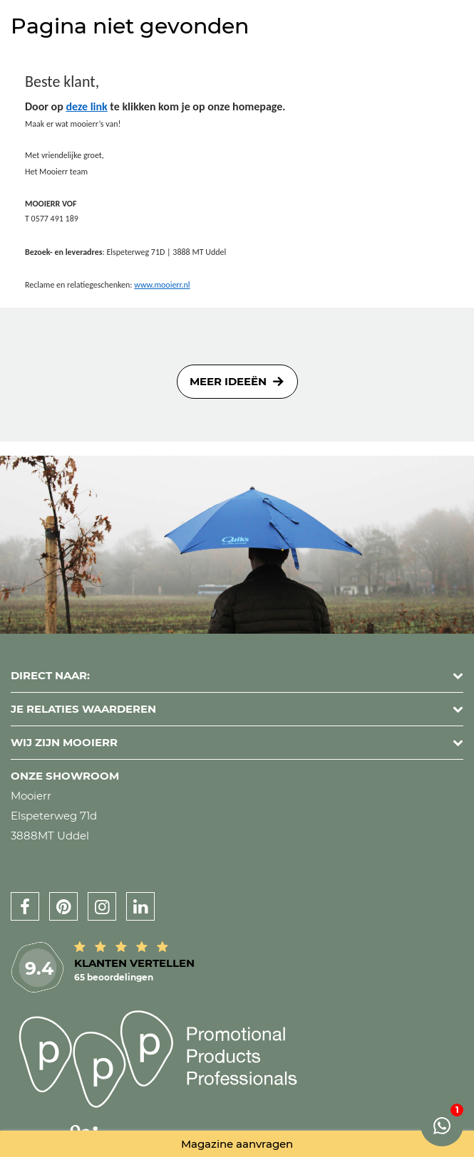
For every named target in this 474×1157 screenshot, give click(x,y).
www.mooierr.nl (162, 285)
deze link (86, 106)
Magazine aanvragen (237, 1144)
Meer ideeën (228, 381)
